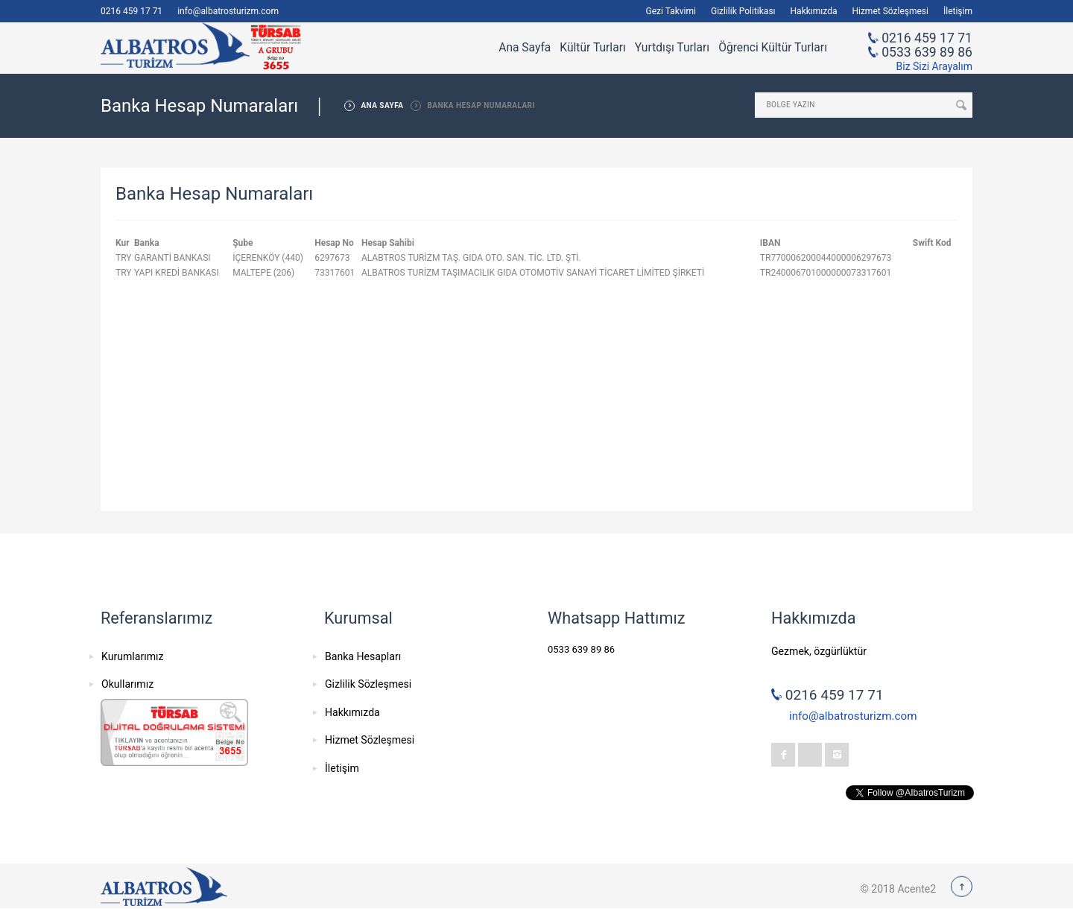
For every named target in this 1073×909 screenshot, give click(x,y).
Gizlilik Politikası (743, 11)
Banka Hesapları (363, 656)
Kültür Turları (592, 47)
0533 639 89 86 (926, 52)
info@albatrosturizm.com (228, 11)
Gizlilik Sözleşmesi (368, 684)
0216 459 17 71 (131, 11)
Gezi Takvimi (671, 11)
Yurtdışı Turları (672, 47)
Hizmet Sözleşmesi (890, 11)
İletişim (957, 11)
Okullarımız (127, 684)
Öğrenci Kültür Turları (772, 47)
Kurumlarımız (132, 656)
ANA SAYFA (382, 105)
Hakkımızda (814, 11)
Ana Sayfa (524, 47)
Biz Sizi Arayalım (934, 66)
